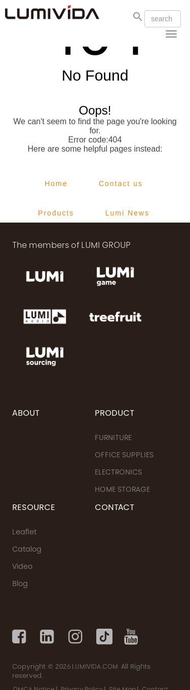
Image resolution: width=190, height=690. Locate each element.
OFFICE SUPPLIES (124, 455)
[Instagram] (76, 637)
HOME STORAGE (122, 490)
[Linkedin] (48, 637)
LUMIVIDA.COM (95, 667)
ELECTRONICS (118, 473)
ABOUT (26, 414)
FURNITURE (113, 438)
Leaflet (24, 532)
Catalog (27, 550)
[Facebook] (20, 637)
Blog (20, 584)
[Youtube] (132, 637)
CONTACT (114, 508)
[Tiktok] (104, 637)
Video (22, 567)
